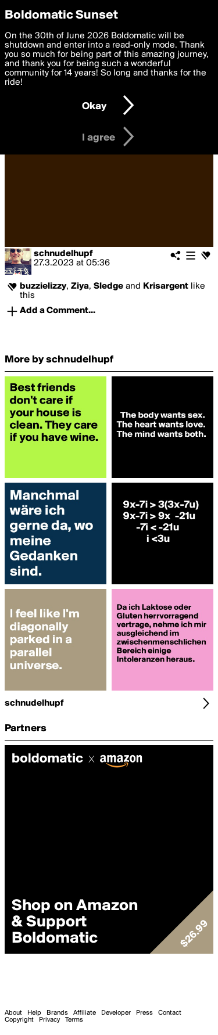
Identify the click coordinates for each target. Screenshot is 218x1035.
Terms (74, 1019)
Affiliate (84, 1012)
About (13, 1012)
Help (34, 1012)
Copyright (19, 1019)
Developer (116, 1012)
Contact (169, 1012)
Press (144, 1012)
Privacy (49, 1019)
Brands (57, 1012)
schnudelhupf (63, 253)
